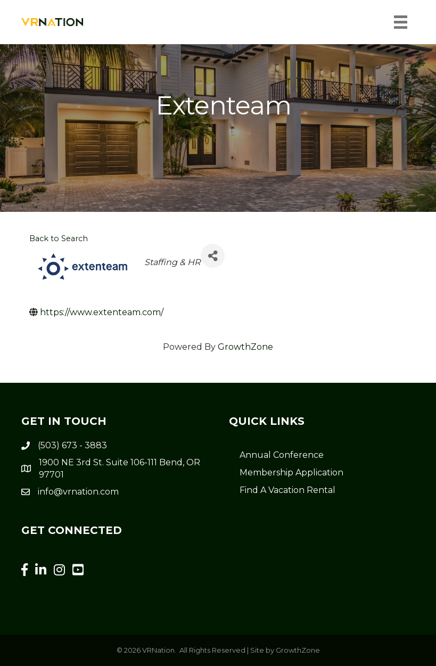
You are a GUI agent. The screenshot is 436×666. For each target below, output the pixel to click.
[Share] (213, 256)
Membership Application (291, 472)
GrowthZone (245, 347)
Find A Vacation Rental (287, 490)
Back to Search (58, 238)
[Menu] (400, 22)
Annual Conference (282, 455)
